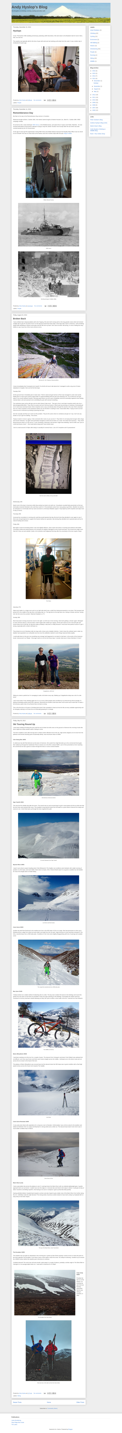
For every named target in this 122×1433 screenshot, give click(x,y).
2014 (94, 76)
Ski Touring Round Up (24, 724)
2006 (94, 110)
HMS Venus (36, 124)
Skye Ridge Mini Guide (17, 1422)
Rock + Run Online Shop (97, 134)
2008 (94, 105)
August (96, 89)
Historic (92, 45)
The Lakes (14, 1424)
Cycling (92, 36)
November (97, 86)
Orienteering (94, 49)
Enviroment (93, 39)
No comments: (38, 100)
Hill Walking (93, 42)
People (19, 102)
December (97, 81)
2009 (94, 102)
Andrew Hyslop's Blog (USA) (98, 123)
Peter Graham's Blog (96, 119)
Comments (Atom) (52, 1408)
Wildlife (92, 61)
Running (92, 55)
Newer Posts (17, 1402)
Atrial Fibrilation (94, 30)
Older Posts (80, 1402)
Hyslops (17, 31)
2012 (94, 94)
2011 (94, 97)
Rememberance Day (23, 113)
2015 (94, 73)
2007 (94, 107)
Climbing (92, 33)
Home (49, 1402)
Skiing (19, 1396)
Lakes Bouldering (16, 1420)
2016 (94, 71)
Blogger (70, 1429)
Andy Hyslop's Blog (29, 7)
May (95, 91)
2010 (94, 100)
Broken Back (19, 318)
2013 (94, 78)
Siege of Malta (68, 133)
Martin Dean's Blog (96, 126)
